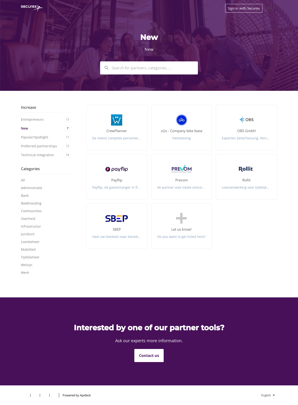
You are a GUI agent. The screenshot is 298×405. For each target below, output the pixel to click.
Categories (30, 168)
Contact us (149, 355)
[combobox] (149, 67)
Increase (28, 107)
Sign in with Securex (244, 8)
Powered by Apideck (77, 395)
